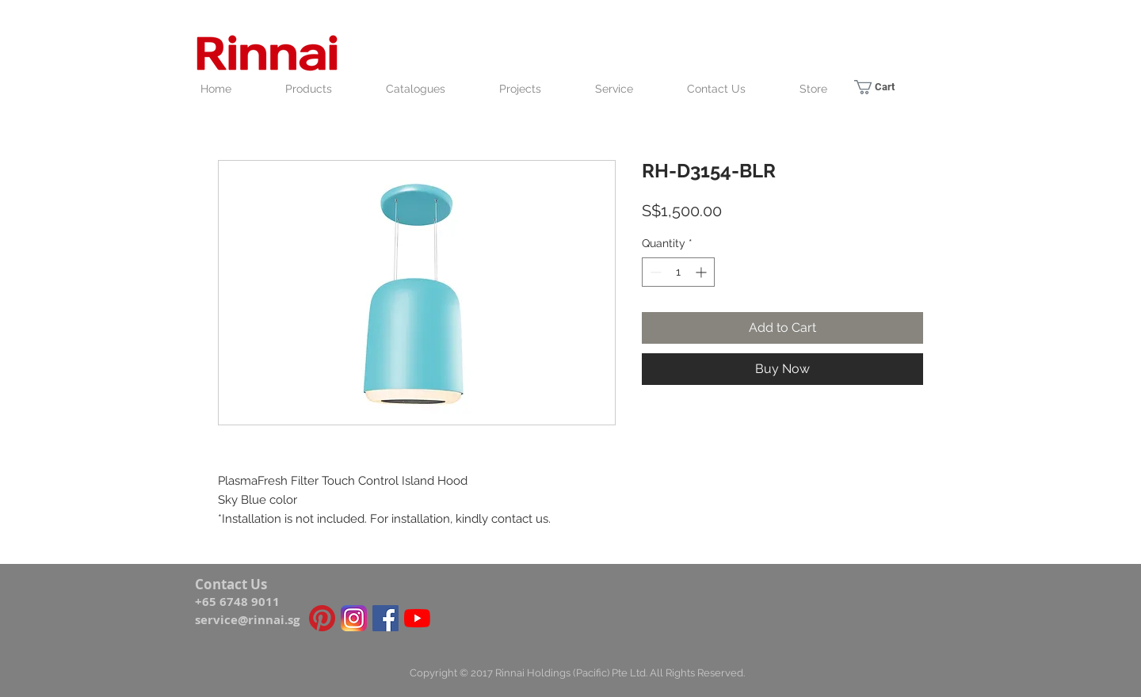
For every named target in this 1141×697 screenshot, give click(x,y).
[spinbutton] (678, 272)
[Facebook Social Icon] (385, 618)
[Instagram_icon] (354, 618)
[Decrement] (654, 272)
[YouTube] (417, 618)
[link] (884, 87)
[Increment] (702, 272)
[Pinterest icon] (322, 618)
